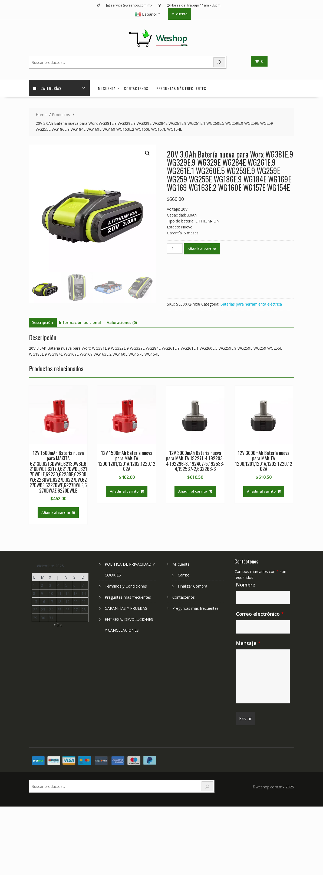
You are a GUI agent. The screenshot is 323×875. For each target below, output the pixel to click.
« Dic (58, 624)
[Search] (219, 62)
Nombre (245, 584)
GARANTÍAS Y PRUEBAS (126, 608)
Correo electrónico (260, 614)
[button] (147, 153)
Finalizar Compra (192, 586)
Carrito (184, 575)
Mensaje (248, 643)
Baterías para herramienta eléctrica (251, 304)
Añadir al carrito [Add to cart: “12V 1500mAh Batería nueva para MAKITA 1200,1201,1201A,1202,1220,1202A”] (124, 491)
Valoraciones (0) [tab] (122, 322)
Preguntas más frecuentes (181, 88)
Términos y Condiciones (126, 586)
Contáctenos (136, 88)
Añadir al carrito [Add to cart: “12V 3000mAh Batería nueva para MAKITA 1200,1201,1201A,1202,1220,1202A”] (261, 491)
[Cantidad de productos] (175, 248)
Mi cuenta (179, 13)
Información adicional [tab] (80, 322)
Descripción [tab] (42, 322)
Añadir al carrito (201, 248)
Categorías (47, 88)
